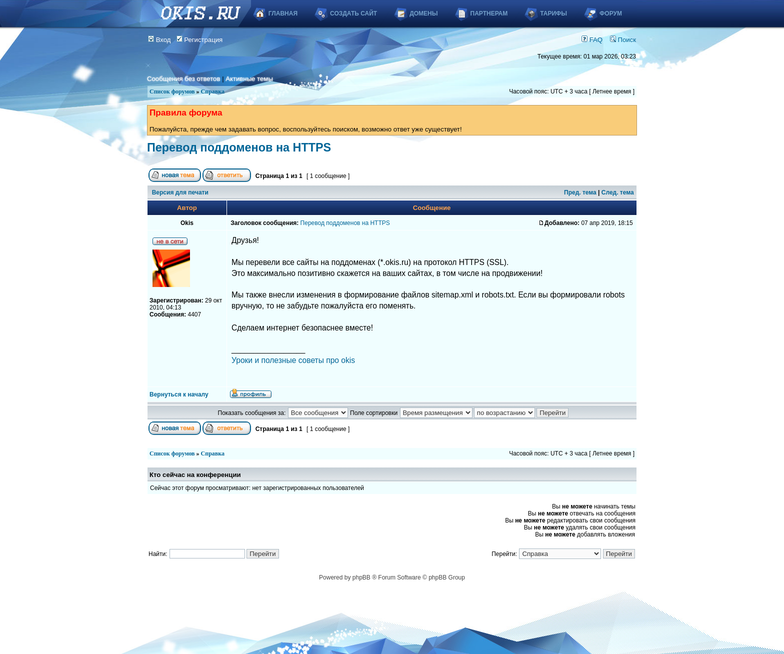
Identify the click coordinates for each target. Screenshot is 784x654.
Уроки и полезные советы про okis (293, 360)
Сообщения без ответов (183, 78)
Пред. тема (580, 192)
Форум (611, 13)
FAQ (592, 40)
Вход (159, 40)
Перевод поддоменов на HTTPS (239, 147)
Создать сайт (353, 13)
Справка (212, 91)
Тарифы (553, 13)
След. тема (618, 192)
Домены (424, 13)
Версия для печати (180, 192)
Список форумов (172, 91)
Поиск (623, 40)
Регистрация (199, 40)
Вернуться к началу (179, 394)
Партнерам (489, 13)
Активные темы (249, 78)
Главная (283, 13)
